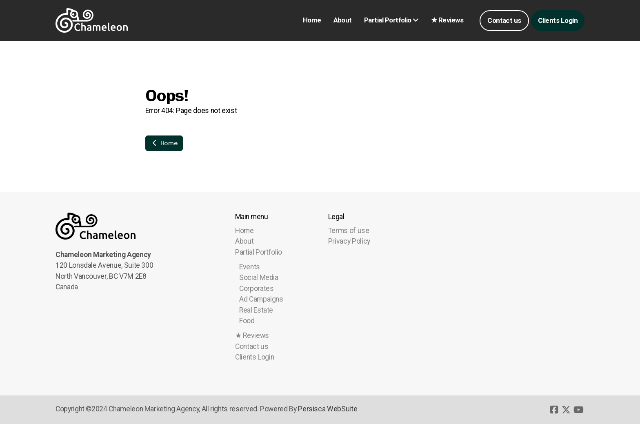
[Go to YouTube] (578, 410)
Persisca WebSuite (327, 409)
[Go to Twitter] (566, 410)
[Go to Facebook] (554, 410)
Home (164, 143)
